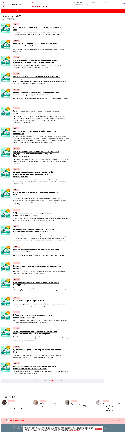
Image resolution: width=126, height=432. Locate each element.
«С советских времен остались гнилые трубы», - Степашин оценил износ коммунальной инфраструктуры (34, 174)
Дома (34, 3)
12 (55, 381)
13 (58, 381)
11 (52, 381)
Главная (3, 19)
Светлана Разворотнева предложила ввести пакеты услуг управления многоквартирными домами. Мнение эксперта (36, 154)
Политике (70, 430)
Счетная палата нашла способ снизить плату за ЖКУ (36, 76)
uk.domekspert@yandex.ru (81, 4)
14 (62, 381)
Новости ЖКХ (9, 397)
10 (49, 381)
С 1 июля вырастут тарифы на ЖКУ (28, 301)
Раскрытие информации (41, 6)
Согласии (76, 430)
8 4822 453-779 (77, 2)
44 (68, 381)
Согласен (99, 429)
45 (71, 381)
